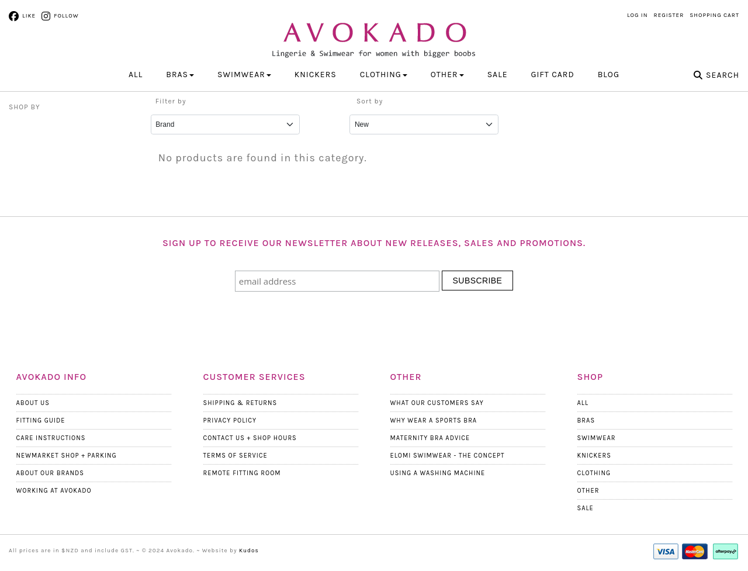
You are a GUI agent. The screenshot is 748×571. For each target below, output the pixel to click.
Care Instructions (51, 438)
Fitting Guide (40, 420)
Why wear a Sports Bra (433, 420)
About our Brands (50, 473)
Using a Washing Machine (438, 473)
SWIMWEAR (244, 74)
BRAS (180, 74)
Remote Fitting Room (242, 473)
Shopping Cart (714, 15)
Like (29, 15)
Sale (497, 74)
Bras (586, 420)
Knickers (594, 455)
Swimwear (596, 438)
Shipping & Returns (240, 403)
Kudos (249, 550)
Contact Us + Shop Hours (250, 438)
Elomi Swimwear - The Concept (447, 455)
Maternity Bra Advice (430, 438)
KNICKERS (316, 74)
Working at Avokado (54, 490)
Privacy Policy (230, 420)
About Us (33, 403)
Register (669, 15)
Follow (66, 15)
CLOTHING (383, 74)
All (136, 74)
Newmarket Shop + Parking (66, 455)
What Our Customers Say (437, 403)
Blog (608, 74)
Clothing (594, 473)
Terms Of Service (235, 455)
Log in (637, 15)
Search (722, 75)
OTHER (447, 74)
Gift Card (552, 74)
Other (588, 490)
